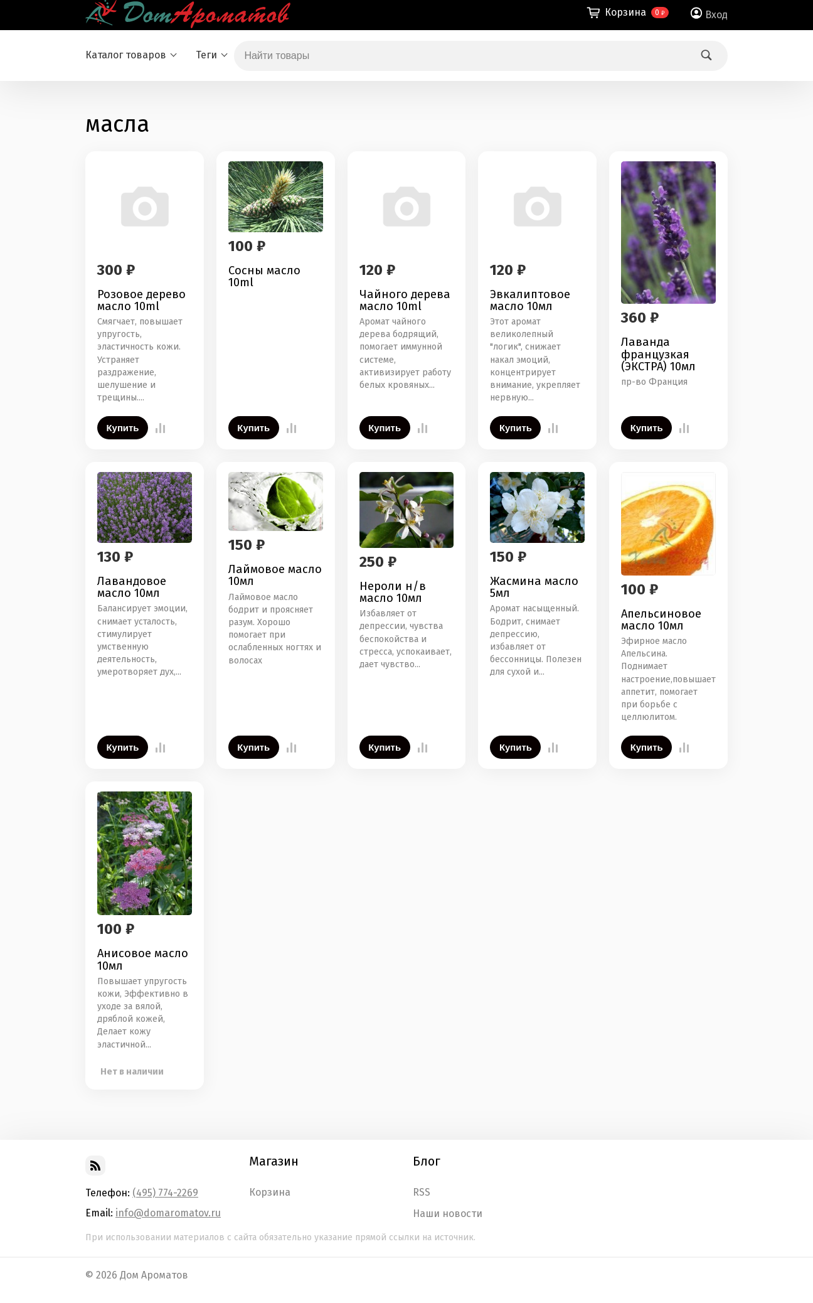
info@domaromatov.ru (168, 1213)
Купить (123, 428)
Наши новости (447, 1214)
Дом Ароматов (154, 1275)
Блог (426, 1161)
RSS (421, 1192)
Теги (206, 55)
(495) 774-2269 (165, 1193)
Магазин (274, 1161)
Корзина (269, 1192)
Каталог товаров (125, 55)
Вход (716, 15)
